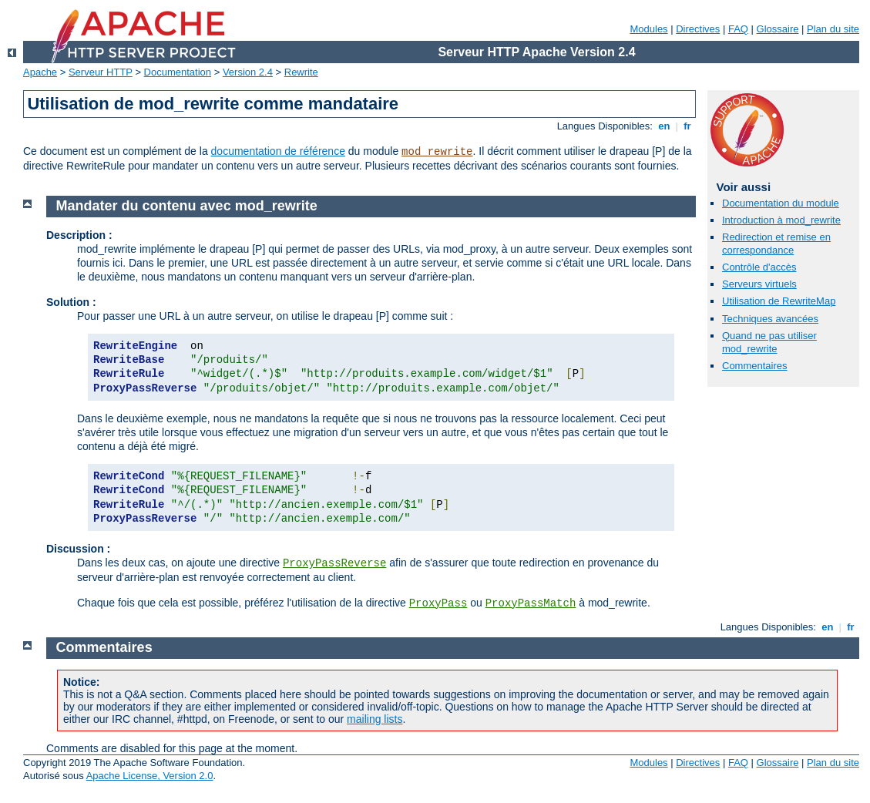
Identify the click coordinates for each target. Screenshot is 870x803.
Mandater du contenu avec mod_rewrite (186, 205)
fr (687, 126)
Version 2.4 (248, 72)
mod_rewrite (436, 152)
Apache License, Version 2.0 (149, 775)
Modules (648, 29)
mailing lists (374, 719)
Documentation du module (780, 203)
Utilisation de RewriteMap (778, 301)
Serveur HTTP (101, 72)
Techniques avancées (770, 318)
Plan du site (833, 29)
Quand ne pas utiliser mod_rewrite (769, 342)
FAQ (738, 29)
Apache (40, 72)
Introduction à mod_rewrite (781, 220)
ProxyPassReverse (334, 563)
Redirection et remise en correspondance (776, 243)
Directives (698, 29)
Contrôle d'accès (759, 267)
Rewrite (301, 72)
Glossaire (778, 29)
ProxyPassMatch (530, 603)
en (664, 126)
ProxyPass (438, 603)
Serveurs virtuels (759, 284)
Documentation (177, 72)
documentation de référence (278, 151)
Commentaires (755, 365)
